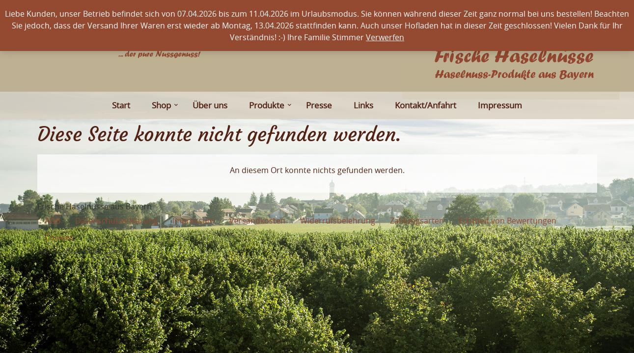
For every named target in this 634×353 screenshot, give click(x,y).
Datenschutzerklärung (116, 220)
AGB (52, 220)
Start (121, 105)
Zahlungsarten (417, 220)
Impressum (500, 105)
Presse (319, 105)
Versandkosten (257, 220)
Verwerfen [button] (385, 37)
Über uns (210, 105)
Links (363, 105)
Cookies (59, 237)
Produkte (269, 105)
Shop (164, 105)
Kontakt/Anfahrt (425, 105)
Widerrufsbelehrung (337, 220)
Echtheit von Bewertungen (507, 220)
